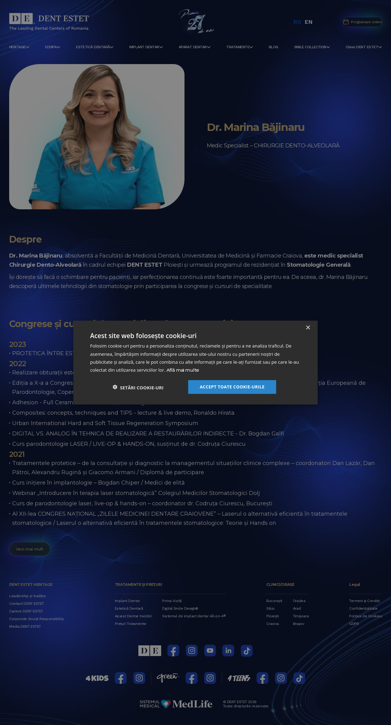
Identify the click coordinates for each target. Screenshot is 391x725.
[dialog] (195, 362)
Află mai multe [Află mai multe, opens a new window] (182, 370)
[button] (138, 387)
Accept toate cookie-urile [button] (232, 386)
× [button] (307, 328)
